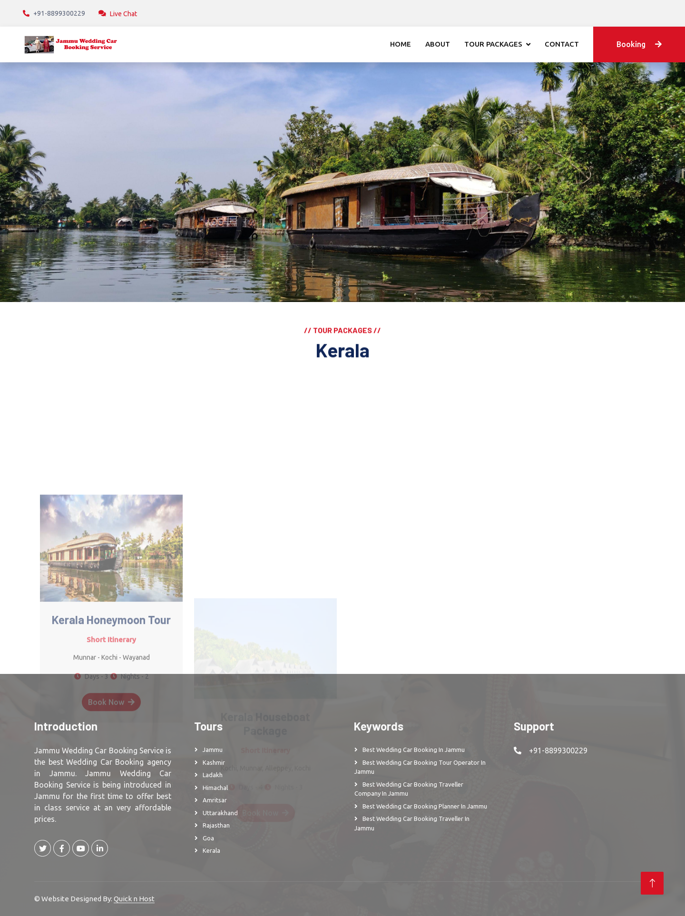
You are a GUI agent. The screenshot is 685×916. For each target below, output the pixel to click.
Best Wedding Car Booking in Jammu (413, 749)
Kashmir (214, 762)
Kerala (211, 850)
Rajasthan (216, 825)
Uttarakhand (220, 812)
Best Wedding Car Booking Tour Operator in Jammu (420, 767)
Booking (639, 44)
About (437, 44)
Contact (562, 44)
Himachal (215, 787)
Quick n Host (134, 899)
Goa (208, 838)
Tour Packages (493, 44)
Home (400, 44)
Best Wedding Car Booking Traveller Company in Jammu (408, 789)
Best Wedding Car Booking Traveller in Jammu (412, 823)
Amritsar (215, 800)
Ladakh (213, 774)
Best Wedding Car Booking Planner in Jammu (424, 806)
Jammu (213, 749)
